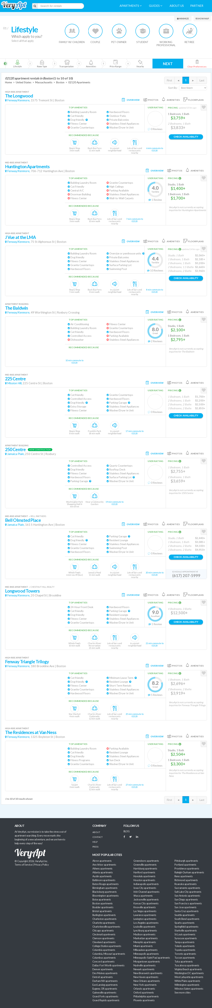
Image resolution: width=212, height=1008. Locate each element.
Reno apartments (183, 876)
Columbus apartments (104, 957)
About (96, 832)
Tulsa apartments (183, 961)
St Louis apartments (184, 934)
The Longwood (19, 95)
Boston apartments (102, 903)
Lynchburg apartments (145, 930)
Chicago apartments (103, 930)
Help (95, 841)
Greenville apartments (145, 864)
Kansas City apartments (145, 903)
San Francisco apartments (188, 903)
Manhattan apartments (145, 938)
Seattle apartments (184, 915)
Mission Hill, (14, 383)
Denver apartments (102, 969)
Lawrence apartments (144, 915)
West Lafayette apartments (188, 977)
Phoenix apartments (143, 1000)
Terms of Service (23, 864)
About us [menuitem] (177, 5)
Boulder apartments (102, 907)
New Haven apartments (145, 977)
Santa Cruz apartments (186, 911)
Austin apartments (102, 876)
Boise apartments (101, 899)
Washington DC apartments (189, 973)
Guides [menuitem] (155, 5)
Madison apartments (144, 934)
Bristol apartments (102, 911)
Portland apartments (185, 864)
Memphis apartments (144, 942)
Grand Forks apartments (105, 996)
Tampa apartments (184, 942)
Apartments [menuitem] (131, 5)
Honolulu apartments (144, 876)
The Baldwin (16, 308)
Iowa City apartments (144, 887)
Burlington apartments (104, 915)
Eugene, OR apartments (104, 988)
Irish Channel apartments (146, 891)
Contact (97, 837)
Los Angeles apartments (145, 922)
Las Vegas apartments (144, 911)
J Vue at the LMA (20, 237)
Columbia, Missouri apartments (108, 953)
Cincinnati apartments (103, 934)
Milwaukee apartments (145, 949)
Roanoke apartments (185, 884)
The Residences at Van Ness (30, 732)
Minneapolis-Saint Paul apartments (151, 957)
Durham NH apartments (104, 980)
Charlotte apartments (103, 922)
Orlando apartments (144, 988)
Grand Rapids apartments (105, 1000)
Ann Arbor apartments (104, 864)
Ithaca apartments (143, 895)
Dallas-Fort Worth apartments (108, 965)
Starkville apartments (185, 930)
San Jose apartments (185, 907)
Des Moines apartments (104, 973)
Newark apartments (143, 969)
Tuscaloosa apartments (186, 965)
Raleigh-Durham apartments (189, 872)
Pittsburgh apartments (186, 860)
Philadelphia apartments (146, 996)
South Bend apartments (186, 918)
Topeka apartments (184, 949)
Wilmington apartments (186, 984)
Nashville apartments (144, 965)
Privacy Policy (41, 864)
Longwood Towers (22, 591)
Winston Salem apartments (188, 988)
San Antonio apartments (187, 895)
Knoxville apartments (144, 907)
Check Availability (186, 136)
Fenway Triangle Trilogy (27, 661)
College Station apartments (106, 946)
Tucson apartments (184, 957)
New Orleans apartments (146, 980)
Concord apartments (103, 961)
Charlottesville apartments (106, 926)
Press (95, 846)
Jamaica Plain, (16, 454)
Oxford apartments (143, 992)
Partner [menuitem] (196, 5)
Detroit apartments (102, 977)
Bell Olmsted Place (23, 520)
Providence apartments (186, 868)
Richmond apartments (186, 880)
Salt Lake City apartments (187, 891)
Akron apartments (101, 860)
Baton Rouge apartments (105, 884)
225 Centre (15, 378)
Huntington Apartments (27, 166)
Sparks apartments (184, 922)
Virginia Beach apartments (188, 969)
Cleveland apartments (103, 942)
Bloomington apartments (105, 895)
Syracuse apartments (185, 938)
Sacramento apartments (187, 887)
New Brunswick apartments (147, 973)
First (169, 80)
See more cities (182, 992)
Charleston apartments (104, 918)
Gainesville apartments (104, 992)
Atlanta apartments (102, 872)
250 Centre (15, 449)
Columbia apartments (103, 949)
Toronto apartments (185, 953)
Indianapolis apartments (146, 884)
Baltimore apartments (103, 880)
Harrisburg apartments (145, 868)
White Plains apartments (187, 980)
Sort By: (172, 87)
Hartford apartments (144, 872)
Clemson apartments (103, 938)
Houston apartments (144, 880)
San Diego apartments (186, 899)
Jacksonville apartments (146, 899)
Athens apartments (102, 868)
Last (202, 80)
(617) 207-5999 (186, 575)
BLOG (127, 831)
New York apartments (145, 984)
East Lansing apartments (105, 984)
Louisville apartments (144, 926)
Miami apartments (142, 946)
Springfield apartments (186, 926)
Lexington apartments (144, 918)
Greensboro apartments (146, 860)
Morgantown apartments (146, 961)
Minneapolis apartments (146, 953)
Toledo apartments (184, 946)
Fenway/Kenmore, (18, 100)
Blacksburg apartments (104, 891)
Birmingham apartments (104, 887)
